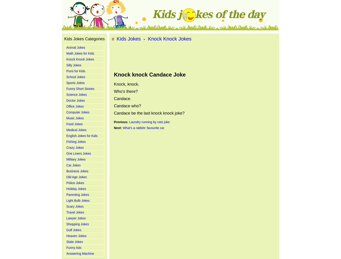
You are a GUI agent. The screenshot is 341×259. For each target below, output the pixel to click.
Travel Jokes (75, 212)
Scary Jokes (75, 206)
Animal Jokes (75, 47)
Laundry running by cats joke (149, 122)
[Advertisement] (194, 57)
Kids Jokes (129, 39)
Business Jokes (77, 171)
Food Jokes (74, 124)
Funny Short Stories (80, 89)
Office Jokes (75, 106)
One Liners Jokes (78, 153)
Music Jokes (75, 118)
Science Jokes (76, 94)
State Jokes (74, 242)
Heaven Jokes (76, 236)
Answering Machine (80, 253)
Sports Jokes (75, 83)
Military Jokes (76, 159)
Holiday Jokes (76, 189)
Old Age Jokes (76, 177)
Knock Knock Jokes (80, 59)
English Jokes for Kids (82, 136)
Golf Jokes (73, 230)
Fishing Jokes (76, 142)
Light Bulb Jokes (78, 200)
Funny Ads (73, 247)
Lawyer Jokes (76, 218)
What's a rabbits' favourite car (143, 128)
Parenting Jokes (77, 195)
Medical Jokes (76, 130)
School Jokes (75, 77)
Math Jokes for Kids (80, 53)
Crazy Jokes (75, 147)
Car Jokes (73, 165)
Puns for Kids (75, 71)
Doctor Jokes (75, 100)
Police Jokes (75, 183)
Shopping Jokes (77, 224)
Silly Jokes (73, 65)
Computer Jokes (77, 112)
